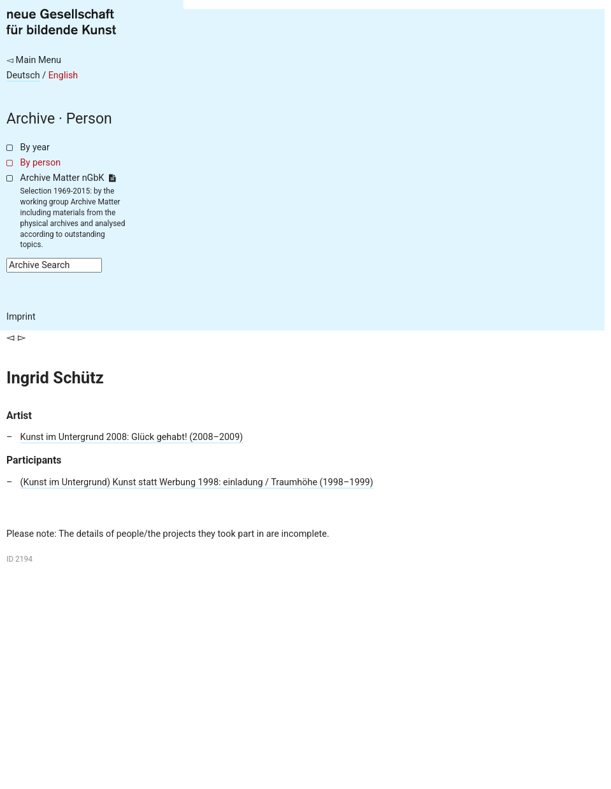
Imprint (21, 316)
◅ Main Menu (33, 60)
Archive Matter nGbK (68, 178)
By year (35, 147)
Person (89, 118)
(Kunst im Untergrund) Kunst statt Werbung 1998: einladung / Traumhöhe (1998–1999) (196, 482)
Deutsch (23, 75)
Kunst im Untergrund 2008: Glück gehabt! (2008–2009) (131, 437)
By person (40, 162)
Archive (30, 118)
